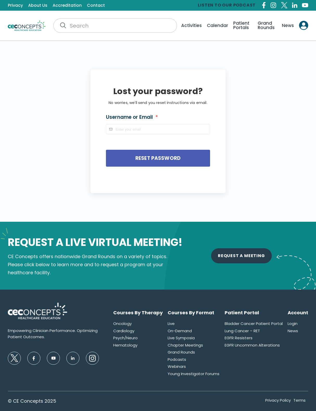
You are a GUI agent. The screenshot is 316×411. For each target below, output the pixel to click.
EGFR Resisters (238, 338)
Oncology (122, 323)
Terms (299, 400)
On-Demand (180, 331)
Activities (191, 25)
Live (171, 323)
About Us (37, 5)
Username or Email (132, 117)
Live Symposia (181, 338)
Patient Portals (241, 25)
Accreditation (67, 5)
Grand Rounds (266, 25)
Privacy (15, 5)
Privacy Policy (278, 400)
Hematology (125, 345)
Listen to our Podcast (227, 5)
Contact (96, 5)
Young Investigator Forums (193, 373)
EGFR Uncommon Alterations (252, 345)
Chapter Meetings (185, 345)
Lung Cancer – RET (242, 331)
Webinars (177, 366)
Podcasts (177, 359)
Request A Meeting (241, 256)
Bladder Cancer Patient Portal (254, 323)
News (288, 25)
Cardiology (123, 331)
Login (293, 323)
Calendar (217, 25)
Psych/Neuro (125, 338)
